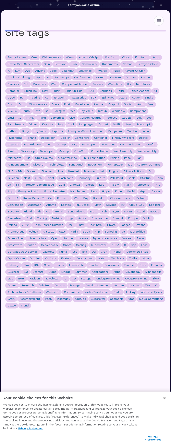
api (47, 97)
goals (131, 178)
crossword (15, 245)
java (128, 124)
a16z (49, 144)
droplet (35, 258)
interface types (151, 292)
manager (76, 285)
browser (89, 171)
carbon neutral (90, 117)
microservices (38, 104)
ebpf (102, 184)
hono (159, 178)
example (48, 251)
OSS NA (13, 198)
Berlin (117, 292)
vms (131, 298)
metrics (57, 218)
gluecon (13, 178)
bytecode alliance (105, 238)
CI (65, 278)
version (60, 285)
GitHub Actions (133, 171)
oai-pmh (44, 285)
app (10, 191)
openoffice (15, 238)
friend (28, 211)
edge (118, 191)
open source (44, 157)
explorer (57, 131)
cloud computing (151, 298)
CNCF (91, 90)
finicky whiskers (123, 137)
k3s (36, 265)
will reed (116, 178)
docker (65, 137)
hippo (106, 191)
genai (59, 211)
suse (143, 265)
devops (111, 204)
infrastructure (37, 238)
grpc (143, 191)
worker (127, 238)
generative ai (76, 211)
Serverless (15, 218)
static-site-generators (23, 64)
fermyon (60, 64)
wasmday (63, 298)
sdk (139, 117)
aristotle (48, 231)
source (68, 238)
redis (74, 231)
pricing (114, 157)
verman (119, 285)
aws (60, 171)
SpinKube (107, 97)
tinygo (111, 224)
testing (35, 97)
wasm (70, 57)
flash (127, 184)
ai (9, 70)
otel (29, 218)
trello (133, 258)
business (14, 271)
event (50, 178)
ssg (74, 251)
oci (94, 251)
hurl (22, 97)
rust (11, 104)
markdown (82, 104)
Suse (47, 265)
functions (108, 144)
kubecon (63, 198)
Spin (39, 77)
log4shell (155, 204)
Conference (72, 292)
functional (76, 164)
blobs (52, 271)
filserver (47, 171)
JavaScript (78, 97)
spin (47, 64)
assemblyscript (30, 298)
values (33, 231)
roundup (99, 198)
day (60, 124)
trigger (116, 251)
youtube (80, 298)
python (12, 131)
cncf (71, 124)
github (102, 111)
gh (150, 171)
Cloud (141, 211)
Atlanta (51, 204)
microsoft (14, 157)
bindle (149, 97)
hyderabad (15, 137)
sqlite (121, 90)
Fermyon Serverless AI (39, 184)
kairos (60, 265)
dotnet (103, 124)
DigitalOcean (16, 258)
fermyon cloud (147, 64)
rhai (67, 104)
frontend (141, 57)
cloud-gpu (136, 204)
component (138, 111)
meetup (64, 151)
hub (74, 64)
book (86, 231)
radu (140, 238)
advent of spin (135, 70)
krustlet (73, 171)
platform (111, 57)
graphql (113, 104)
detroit (141, 198)
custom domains (148, 164)
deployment (84, 258)
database (39, 84)
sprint (128, 211)
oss (70, 224)
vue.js (12, 111)
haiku (42, 117)
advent (40, 70)
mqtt (93, 211)
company (84, 178)
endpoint (60, 97)
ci (155, 90)
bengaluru (115, 131)
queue (12, 285)
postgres (59, 111)
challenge (85, 70)
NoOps (154, 211)
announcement (18, 164)
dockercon (48, 137)
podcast (111, 117)
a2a (27, 70)
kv (122, 204)
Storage (86, 278)
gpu (10, 278)
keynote (47, 124)
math (97, 204)
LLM (62, 184)
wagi (74, 144)
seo (149, 117)
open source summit (48, 224)
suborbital (98, 298)
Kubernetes (99, 245)
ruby (25, 131)
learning (134, 285)
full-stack (82, 204)
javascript (143, 124)
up (129, 84)
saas (62, 231)
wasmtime (115, 84)
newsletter (52, 278)
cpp (133, 245)
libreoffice (137, 231)
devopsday (132, 271)
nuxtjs (63, 251)
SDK (94, 97)
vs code (50, 258)
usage (12, 305)
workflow (118, 111)
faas (144, 245)
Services (13, 84)
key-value (86, 111)
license (83, 238)
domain (131, 77)
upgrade (13, 144)
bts (84, 251)
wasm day (81, 198)
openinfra (95, 224)
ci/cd (11, 97)
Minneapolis (153, 271)
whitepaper (115, 164)
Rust (80, 224)
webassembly (51, 57)
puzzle (31, 245)
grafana (140, 224)
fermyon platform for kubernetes (41, 191)
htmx (30, 117)
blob (155, 278)
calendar (68, 70)
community (89, 64)
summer (81, 271)
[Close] (164, 398)
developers (89, 144)
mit (39, 211)
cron (104, 251)
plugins (114, 171)
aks (28, 157)
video (33, 124)
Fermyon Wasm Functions (85, 131)
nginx (115, 211)
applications (100, 271)
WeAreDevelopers (97, 292)
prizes (116, 70)
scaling (81, 245)
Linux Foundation (93, 157)
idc (130, 164)
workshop (28, 151)
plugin (56, 90)
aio (48, 211)
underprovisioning (108, 278)
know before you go (37, 198)
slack (55, 104)
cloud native (100, 151)
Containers (112, 265)
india (145, 131)
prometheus (16, 231)
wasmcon (52, 292)
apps (116, 271)
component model (75, 84)
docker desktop (137, 251)
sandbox (106, 90)
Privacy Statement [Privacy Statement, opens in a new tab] (30, 428)
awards (102, 70)
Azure (123, 97)
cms (34, 57)
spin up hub (74, 90)
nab (104, 211)
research (27, 285)
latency (13, 265)
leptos (66, 204)
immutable (76, 265)
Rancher (94, 265)
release (98, 84)
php (97, 231)
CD (74, 278)
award (12, 151)
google (127, 117)
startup (145, 178)
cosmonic (116, 298)
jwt (37, 111)
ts (17, 184)
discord (38, 164)
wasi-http (14, 117)
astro (156, 57)
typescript (143, 184)
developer (47, 151)
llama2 (75, 184)
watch (102, 258)
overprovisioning (136, 278)
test (45, 90)
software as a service (23, 251)
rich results (16, 124)
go (47, 111)
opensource (99, 218)
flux (26, 265)
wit (72, 111)
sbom (67, 245)
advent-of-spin (89, 57)
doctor (143, 137)
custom (115, 77)
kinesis (89, 184)
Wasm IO (151, 285)
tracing (42, 218)
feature (66, 258)
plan (139, 157)
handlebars (78, 191)
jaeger (125, 224)
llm (17, 70)
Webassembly (146, 151)
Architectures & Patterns (24, 292)
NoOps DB (15, 171)
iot (102, 171)
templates (143, 84)
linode (66, 271)
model (131, 191)
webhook (117, 258)
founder (156, 265)
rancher (129, 265)
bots (21, 278)
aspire (82, 218)
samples (14, 90)
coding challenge (19, 77)
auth (140, 104)
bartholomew (17, 57)
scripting (111, 231)
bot (21, 104)
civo (72, 117)
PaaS (48, 298)
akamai (98, 104)
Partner (146, 77)
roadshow (95, 164)
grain (11, 298)
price (127, 157)
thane (31, 137)
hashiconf (66, 178)
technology (56, 164)
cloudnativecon (120, 198)
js (9, 184)
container (100, 137)
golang (31, 171)
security (13, 211)
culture (100, 178)
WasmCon (34, 204)
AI (48, 77)
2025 (38, 178)
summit (118, 218)
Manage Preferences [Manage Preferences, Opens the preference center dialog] (153, 438)
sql (26, 84)
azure (136, 97)
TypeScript (61, 77)
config (150, 144)
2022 (25, 224)
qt (123, 231)
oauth (26, 111)
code (53, 70)
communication (131, 144)
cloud (126, 57)
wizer (145, 258)
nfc (157, 184)
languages (86, 124)
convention (15, 204)
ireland (12, 224)
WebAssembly (123, 151)
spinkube (30, 90)
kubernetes (110, 64)
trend (25, 305)
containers (82, 137)
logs (70, 218)
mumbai (132, 131)
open (54, 238)
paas (93, 191)
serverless (57, 117)
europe (133, 218)
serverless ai (49, 245)
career (155, 191)
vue (151, 104)
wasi (54, 84)
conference (82, 77)
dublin (147, 218)
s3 (26, 271)
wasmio (100, 77)
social (128, 104)
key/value (40, 131)
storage (38, 271)
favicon (34, 278)
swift (116, 124)
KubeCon (80, 151)
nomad (128, 64)
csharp (61, 144)
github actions (139, 90)
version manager (97, 285)
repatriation (32, 144)
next (27, 178)
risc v (115, 184)
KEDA (115, 245)
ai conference (67, 157)
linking (130, 292)
